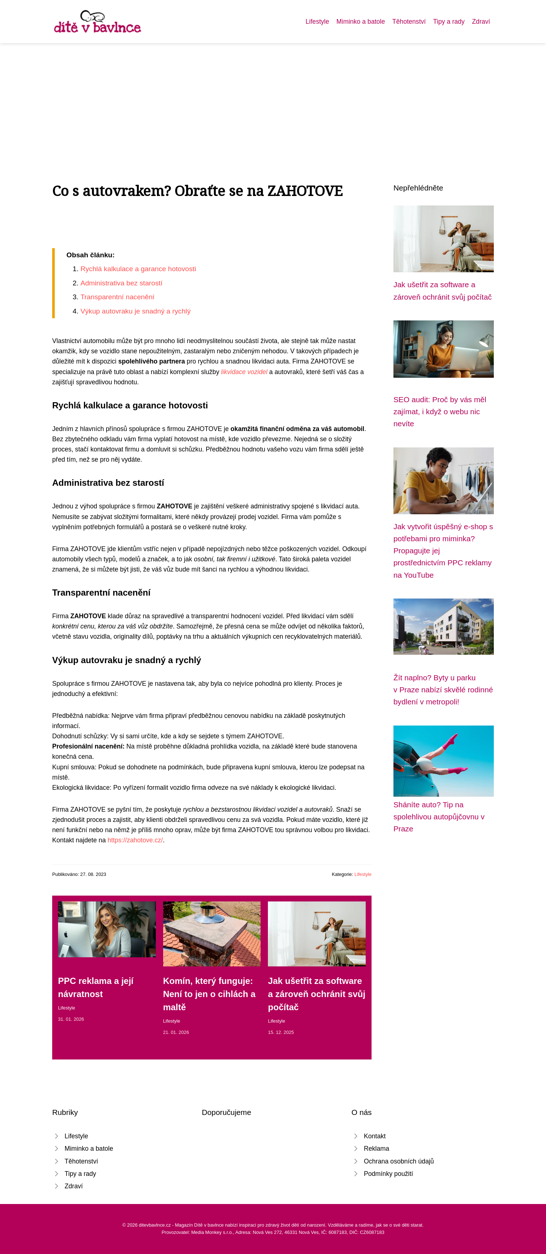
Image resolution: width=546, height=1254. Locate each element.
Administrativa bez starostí (121, 283)
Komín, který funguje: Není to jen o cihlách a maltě (209, 994)
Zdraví (481, 21)
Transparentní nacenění (117, 297)
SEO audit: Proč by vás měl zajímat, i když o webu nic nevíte (439, 411)
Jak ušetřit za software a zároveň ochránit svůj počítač (316, 994)
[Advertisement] (273, 98)
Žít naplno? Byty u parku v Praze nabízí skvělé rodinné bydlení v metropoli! (443, 689)
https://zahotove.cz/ (135, 840)
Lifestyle (317, 21)
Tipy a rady (449, 21)
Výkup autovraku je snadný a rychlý (135, 311)
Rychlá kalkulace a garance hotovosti (138, 269)
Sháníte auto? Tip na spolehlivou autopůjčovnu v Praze (439, 816)
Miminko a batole (361, 21)
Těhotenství (409, 21)
